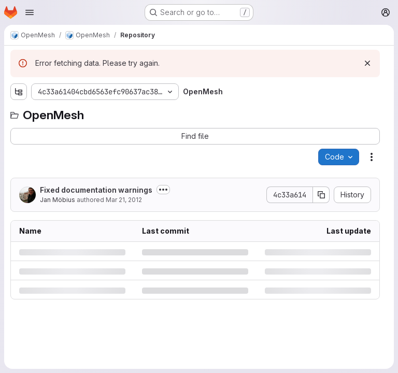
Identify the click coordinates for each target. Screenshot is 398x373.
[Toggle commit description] (163, 189)
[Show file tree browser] (18, 91)
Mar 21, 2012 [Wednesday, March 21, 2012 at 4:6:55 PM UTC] (124, 200)
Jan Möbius (57, 200)
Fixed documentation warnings (96, 189)
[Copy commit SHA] (321, 195)
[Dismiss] (367, 63)
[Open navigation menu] (29, 12)
